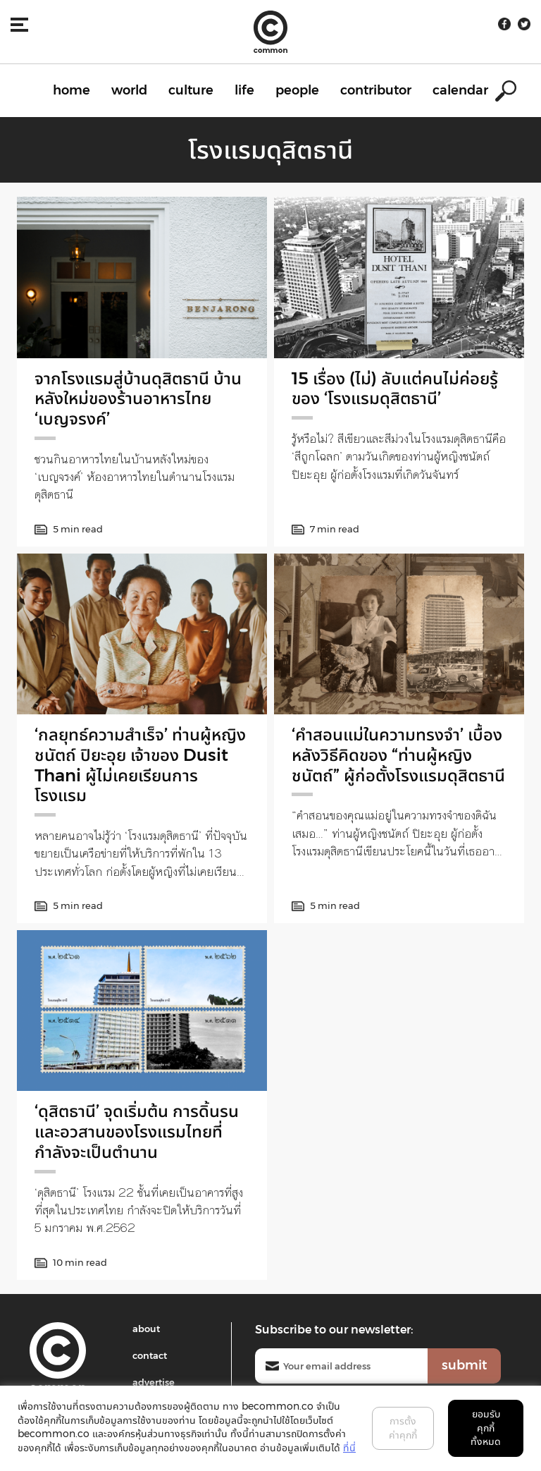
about (146, 1328)
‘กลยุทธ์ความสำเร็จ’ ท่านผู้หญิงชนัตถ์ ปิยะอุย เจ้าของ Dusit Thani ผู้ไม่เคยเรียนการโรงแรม (140, 764)
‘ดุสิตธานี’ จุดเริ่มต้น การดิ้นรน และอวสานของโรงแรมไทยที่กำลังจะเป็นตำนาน (137, 1131)
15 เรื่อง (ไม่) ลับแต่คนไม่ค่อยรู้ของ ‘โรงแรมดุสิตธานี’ (395, 388)
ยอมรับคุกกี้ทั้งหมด (486, 1428)
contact (149, 1355)
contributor (375, 90)
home (71, 90)
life (244, 90)
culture (190, 90)
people (297, 90)
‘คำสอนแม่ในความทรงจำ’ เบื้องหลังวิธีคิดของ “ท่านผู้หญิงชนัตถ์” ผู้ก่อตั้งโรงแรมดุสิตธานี (398, 755)
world (129, 90)
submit (464, 1365)
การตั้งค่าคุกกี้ (403, 1428)
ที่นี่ (349, 1447)
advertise (153, 1382)
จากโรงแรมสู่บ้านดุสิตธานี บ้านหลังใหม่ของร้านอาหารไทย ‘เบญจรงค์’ (138, 398)
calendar (460, 90)
